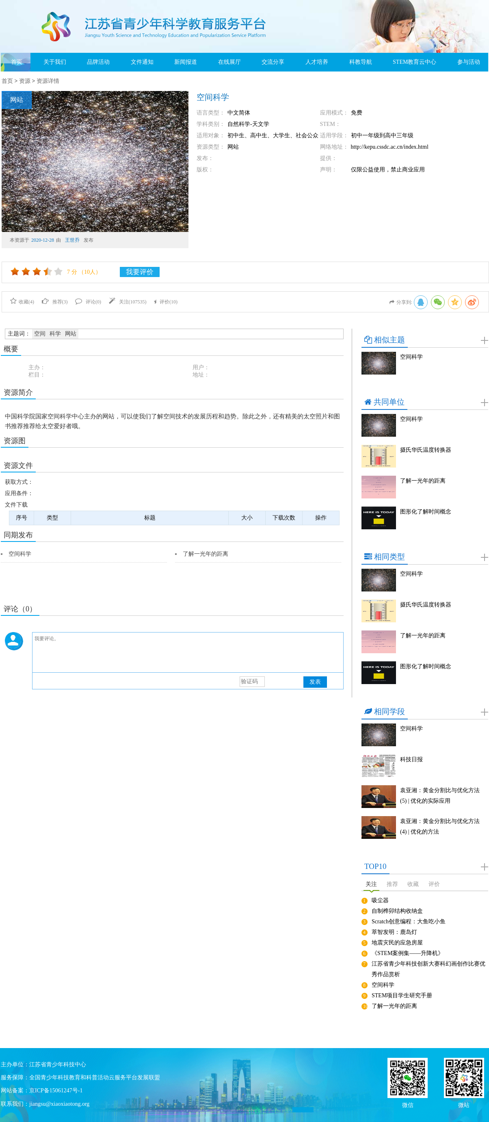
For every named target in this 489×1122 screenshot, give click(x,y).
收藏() (22, 302)
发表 (315, 682)
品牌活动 (98, 62)
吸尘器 (380, 900)
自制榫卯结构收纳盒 (397, 911)
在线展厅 (229, 62)
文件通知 (142, 62)
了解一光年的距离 (205, 554)
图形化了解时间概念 (425, 512)
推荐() (55, 302)
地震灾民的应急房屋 (397, 943)
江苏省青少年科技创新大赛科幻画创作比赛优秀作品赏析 (428, 969)
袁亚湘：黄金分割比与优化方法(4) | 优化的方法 (440, 826)
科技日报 (411, 759)
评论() (88, 302)
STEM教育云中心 (414, 62)
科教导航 (360, 62)
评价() (165, 302)
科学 (55, 334)
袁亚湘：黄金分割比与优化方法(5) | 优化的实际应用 (440, 795)
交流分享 (273, 62)
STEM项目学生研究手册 (402, 995)
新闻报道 (185, 62)
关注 (371, 884)
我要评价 (140, 272)
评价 (434, 884)
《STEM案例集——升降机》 (408, 953)
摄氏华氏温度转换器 (425, 450)
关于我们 (54, 62)
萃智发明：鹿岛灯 (394, 932)
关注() (128, 302)
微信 (407, 1104)
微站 (464, 1104)
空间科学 (20, 554)
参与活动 (468, 62)
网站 (70, 334)
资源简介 (18, 392)
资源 (24, 81)
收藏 (413, 884)
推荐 (392, 884)
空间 (39, 334)
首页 (16, 62)
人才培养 (316, 62)
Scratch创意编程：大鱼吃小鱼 (409, 921)
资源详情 (48, 81)
